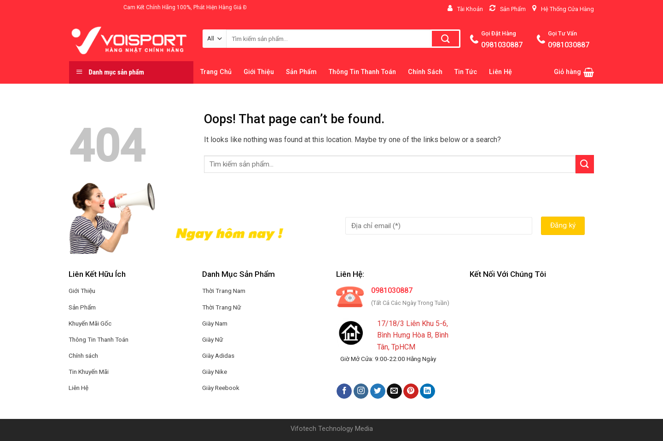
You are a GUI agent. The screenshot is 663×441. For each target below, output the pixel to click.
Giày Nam (214, 323)
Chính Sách (425, 72)
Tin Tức (465, 72)
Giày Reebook (220, 387)
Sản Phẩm (301, 72)
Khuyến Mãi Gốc (90, 323)
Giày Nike (214, 371)
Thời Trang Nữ (221, 307)
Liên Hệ (500, 72)
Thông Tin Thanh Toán (362, 72)
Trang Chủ (216, 72)
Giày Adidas (218, 355)
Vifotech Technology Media (332, 429)
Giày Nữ (212, 339)
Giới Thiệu (259, 72)
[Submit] (585, 164)
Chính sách (83, 355)
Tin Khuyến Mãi (89, 371)
